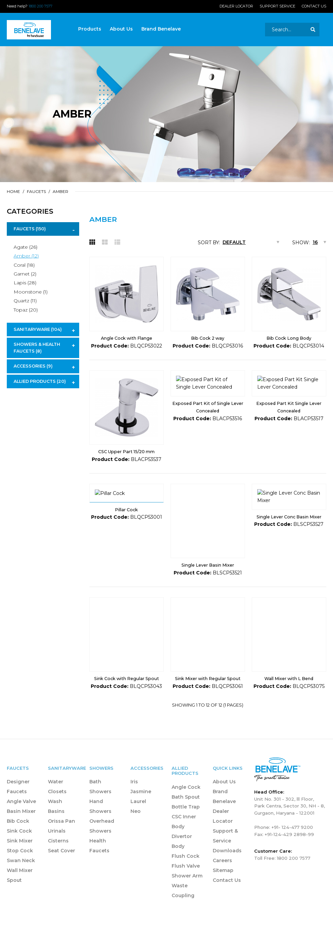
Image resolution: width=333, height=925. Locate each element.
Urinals (57, 839)
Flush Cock (185, 863)
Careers (222, 868)
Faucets (36, 191)
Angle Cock (186, 794)
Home (13, 191)
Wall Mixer (20, 878)
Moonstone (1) (31, 292)
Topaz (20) (26, 310)
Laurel (138, 809)
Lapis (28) (25, 283)
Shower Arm (187, 883)
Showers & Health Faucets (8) (37, 348)
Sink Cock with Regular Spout (126, 686)
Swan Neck (21, 868)
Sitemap (223, 878)
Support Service (277, 6)
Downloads (227, 858)
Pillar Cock (126, 572)
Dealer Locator (236, 6)
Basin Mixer (21, 819)
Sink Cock (19, 839)
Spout (14, 888)
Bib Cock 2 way (207, 338)
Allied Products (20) (40, 381)
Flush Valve (186, 873)
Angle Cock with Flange (126, 338)
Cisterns (58, 849)
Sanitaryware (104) (38, 329)
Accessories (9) (33, 366)
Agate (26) (25, 247)
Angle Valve (21, 809)
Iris (134, 789)
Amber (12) (26, 256)
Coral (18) (24, 265)
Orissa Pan (61, 829)
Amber (60, 191)
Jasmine (140, 799)
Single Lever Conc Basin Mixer (289, 572)
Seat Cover (61, 858)
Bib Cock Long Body (288, 338)
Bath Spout (186, 804)
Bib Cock (18, 829)
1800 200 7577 (40, 6)
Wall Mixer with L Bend (288, 686)
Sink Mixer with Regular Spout (208, 686)
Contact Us (314, 6)
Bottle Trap (186, 814)
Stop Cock (20, 858)
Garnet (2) (25, 274)
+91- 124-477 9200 (292, 834)
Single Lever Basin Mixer (207, 572)
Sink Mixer (20, 849)
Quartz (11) (25, 301)
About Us (224, 789)
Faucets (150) (30, 228)
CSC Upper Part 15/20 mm (126, 451)
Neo (135, 819)
